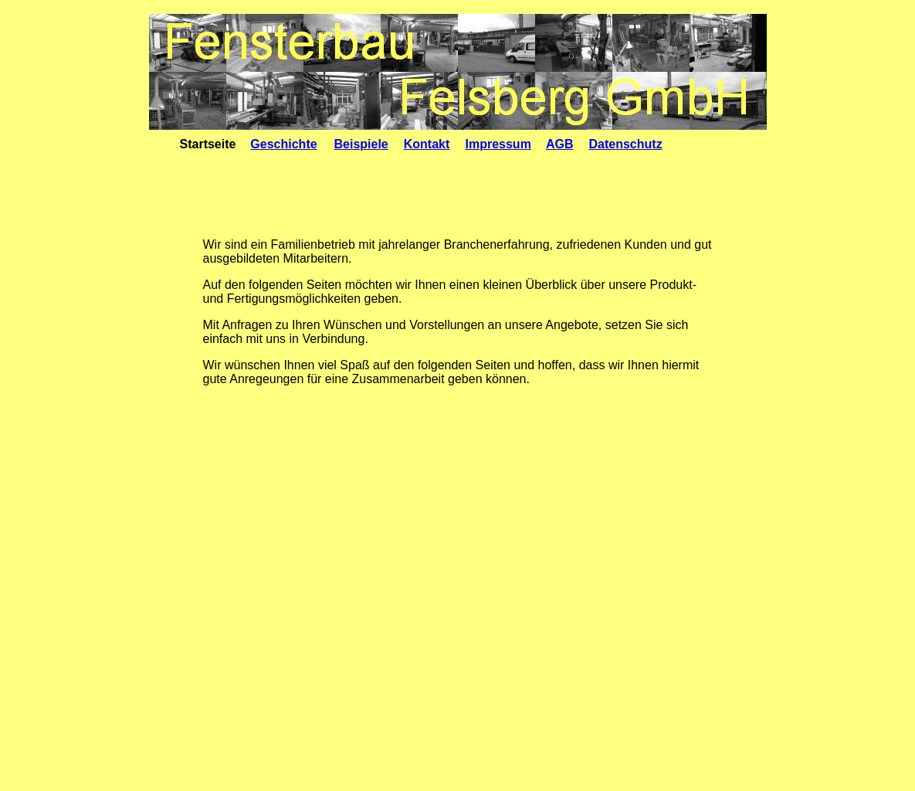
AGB (560, 144)
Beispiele (361, 144)
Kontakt (427, 144)
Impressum (498, 144)
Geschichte (283, 144)
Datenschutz (626, 144)
